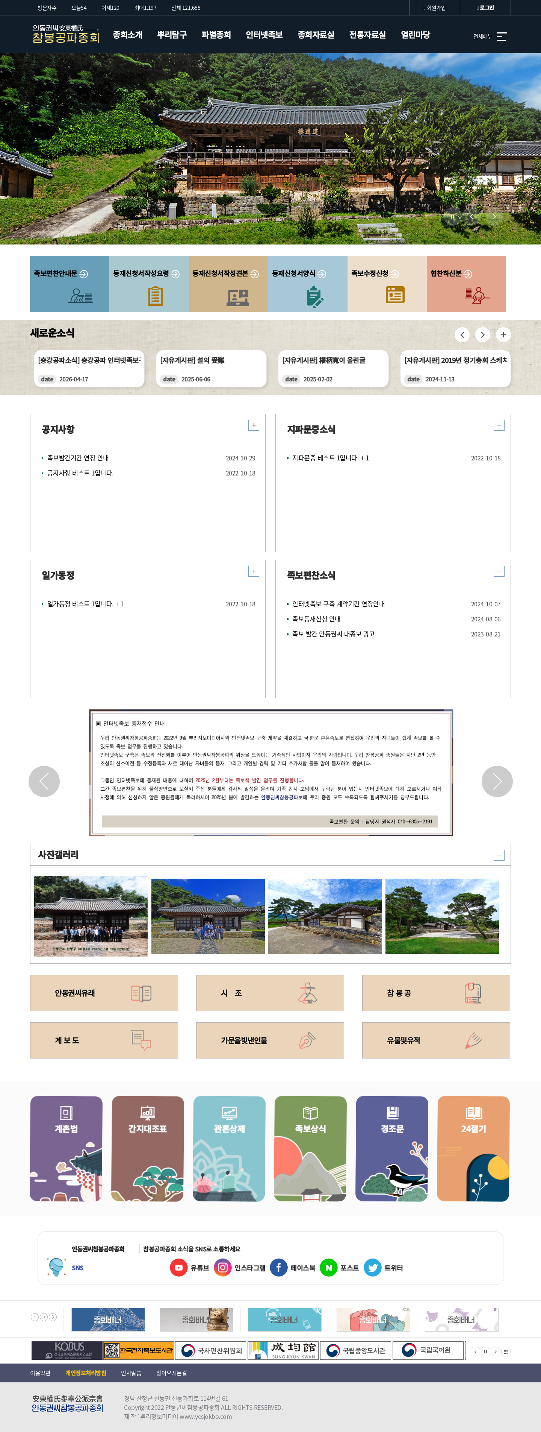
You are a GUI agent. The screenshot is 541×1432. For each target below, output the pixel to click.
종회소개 (127, 34)
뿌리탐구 (171, 34)
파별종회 (216, 34)
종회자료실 (316, 34)
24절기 (480, 1161)
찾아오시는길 (171, 1373)
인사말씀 (131, 1373)
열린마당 (415, 34)
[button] (497, 781)
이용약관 (40, 1373)
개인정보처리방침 (85, 1373)
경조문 (399, 1162)
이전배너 (35, 1317)
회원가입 (435, 7)
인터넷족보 (264, 34)
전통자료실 (367, 34)
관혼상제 (236, 1161)
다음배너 (53, 1317)
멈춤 (44, 1317)
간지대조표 (154, 1161)
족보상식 (317, 1161)
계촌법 (72, 1161)
